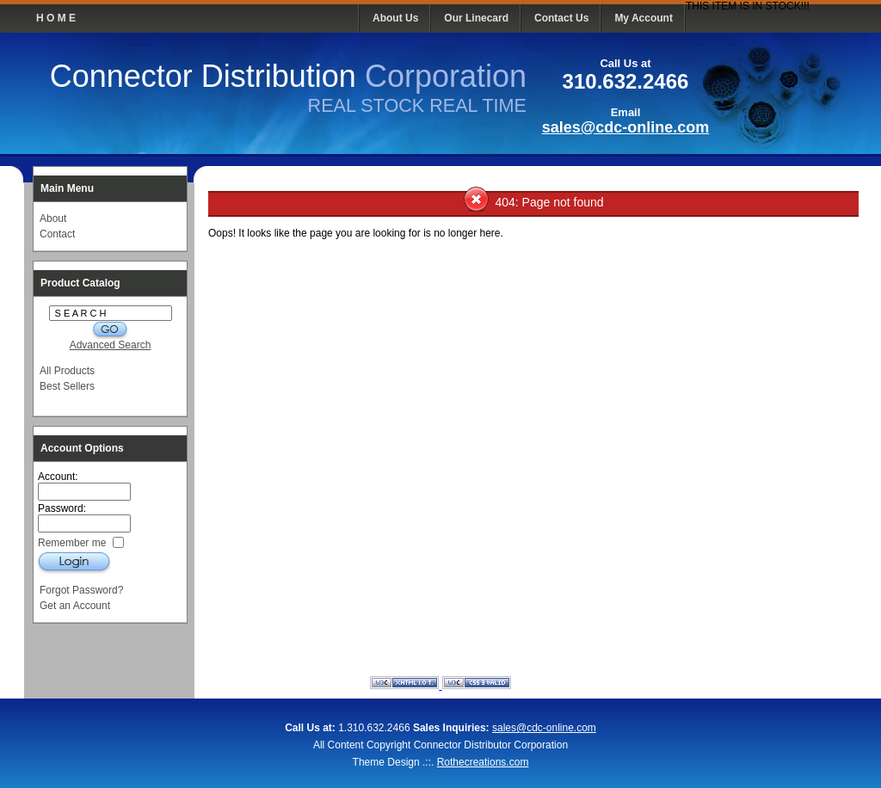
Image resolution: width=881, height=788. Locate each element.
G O (110, 329)
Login (74, 562)
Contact (57, 234)
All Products (67, 371)
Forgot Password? (81, 590)
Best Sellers (67, 386)
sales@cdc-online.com (626, 127)
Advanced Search (110, 345)
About (53, 218)
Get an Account (75, 606)
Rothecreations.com (483, 762)
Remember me (73, 542)
